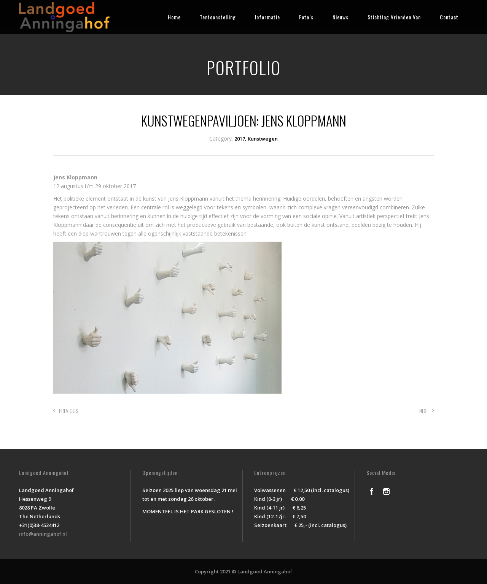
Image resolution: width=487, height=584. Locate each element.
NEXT (423, 411)
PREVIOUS (68, 411)
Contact (449, 17)
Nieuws (341, 17)
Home (174, 17)
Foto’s (306, 17)
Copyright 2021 (213, 571)
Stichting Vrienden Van (394, 17)
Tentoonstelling (218, 17)
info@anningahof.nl (43, 533)
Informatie (267, 17)
